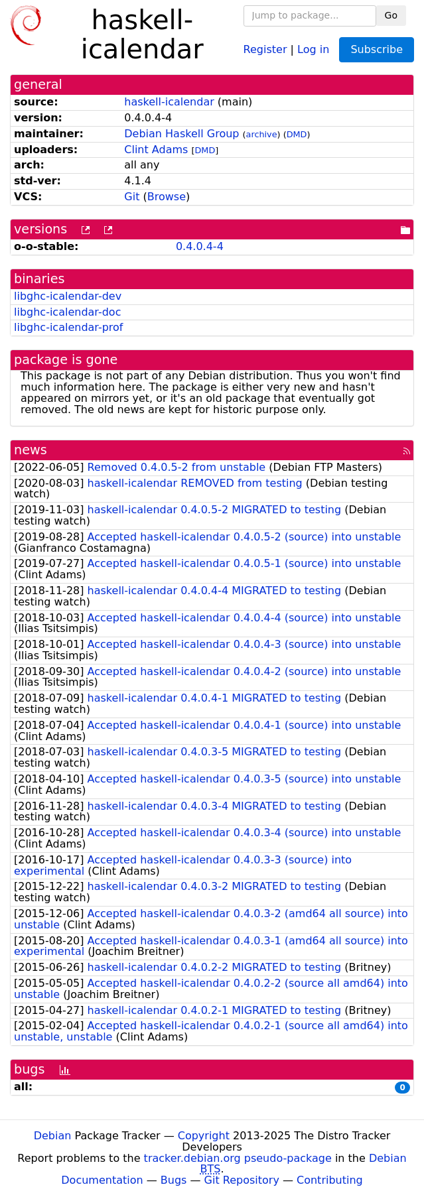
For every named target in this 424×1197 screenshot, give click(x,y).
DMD (297, 134)
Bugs (174, 1180)
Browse (166, 196)
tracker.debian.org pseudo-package (238, 1158)
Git (131, 196)
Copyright (204, 1135)
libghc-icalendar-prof (68, 327)
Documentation (102, 1180)
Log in (313, 48)
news (30, 450)
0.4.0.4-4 (200, 246)
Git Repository (241, 1180)
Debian (53, 1135)
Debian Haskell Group (181, 133)
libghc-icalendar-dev (67, 296)
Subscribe (376, 49)
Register (265, 48)
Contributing (330, 1180)
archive (261, 134)
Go (391, 15)
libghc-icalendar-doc (67, 312)
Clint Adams (156, 149)
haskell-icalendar (169, 101)
